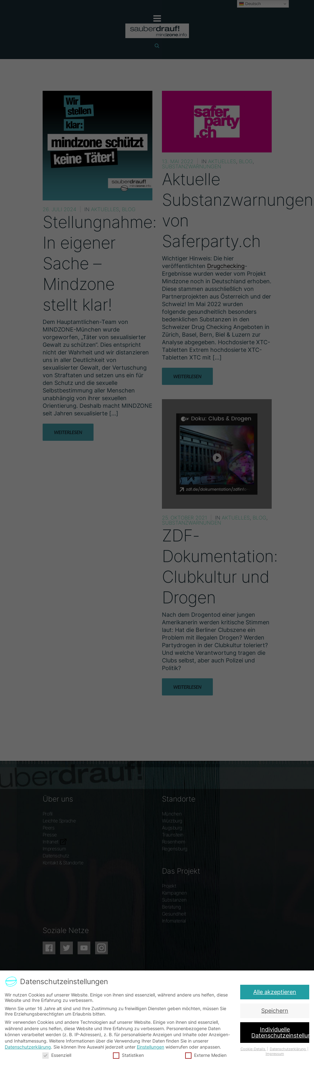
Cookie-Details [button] (251, 1048)
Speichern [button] (275, 1010)
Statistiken (129, 1054)
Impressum (272, 1053)
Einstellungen (150, 1046)
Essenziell (59, 1054)
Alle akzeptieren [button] (277, 991)
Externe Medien (205, 1054)
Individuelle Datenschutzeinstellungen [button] (279, 1032)
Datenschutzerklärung (30, 1046)
